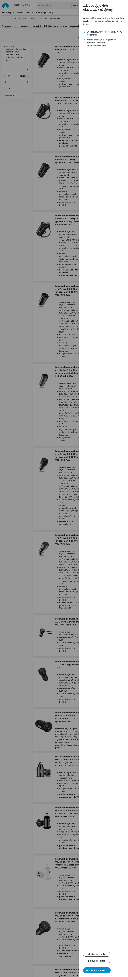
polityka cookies (96, 960)
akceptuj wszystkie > (96, 970)
